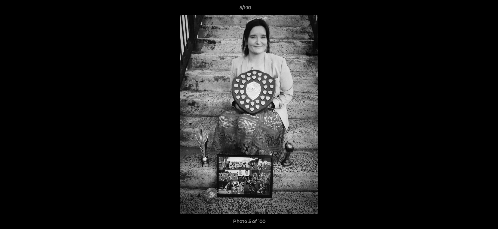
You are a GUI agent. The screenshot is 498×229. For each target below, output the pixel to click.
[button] (471, 9)
